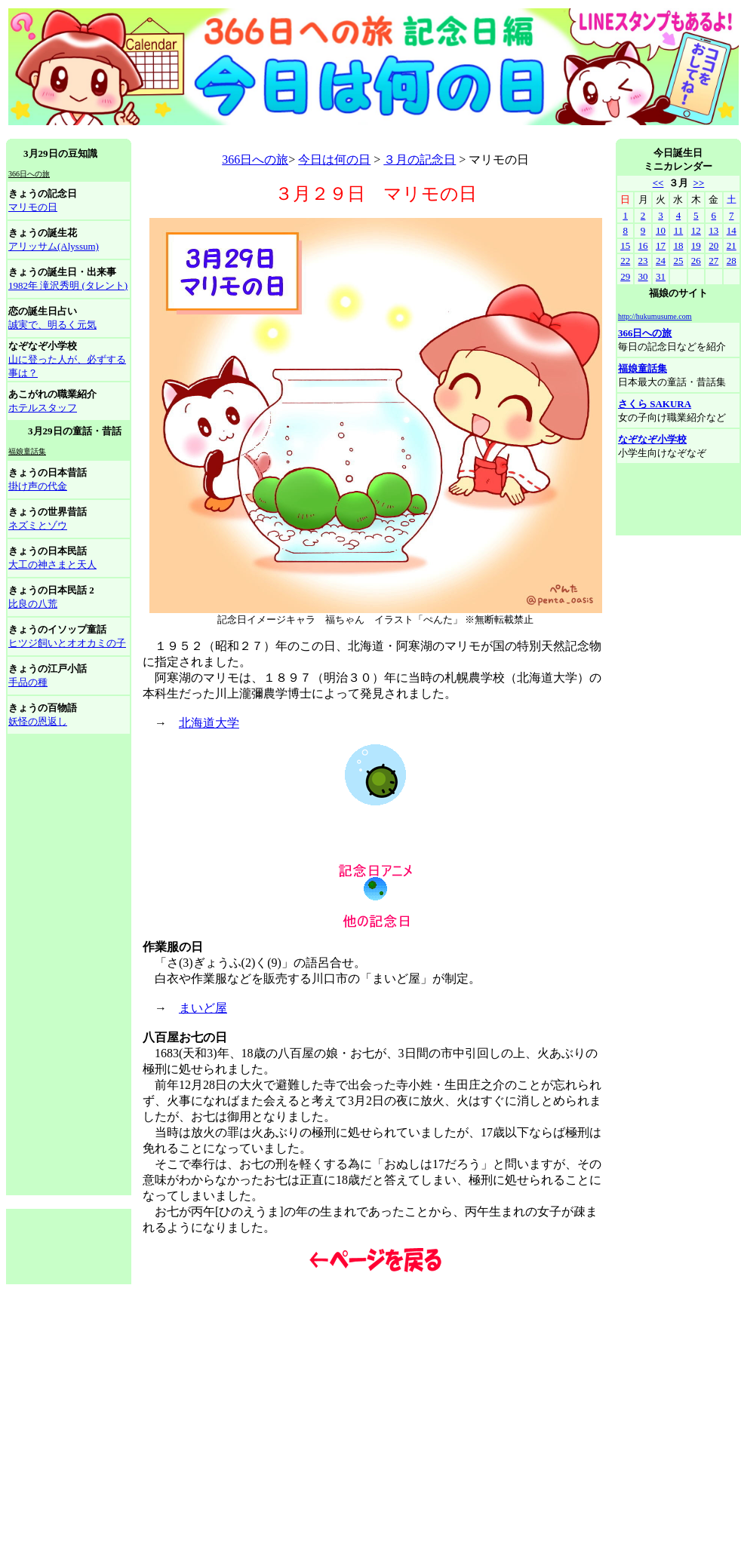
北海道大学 (209, 722)
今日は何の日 (334, 159)
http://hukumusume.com (655, 316)
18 (678, 245)
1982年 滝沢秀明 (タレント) (68, 285)
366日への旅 (255, 159)
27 (713, 260)
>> (698, 183)
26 (696, 260)
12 (696, 230)
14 (731, 230)
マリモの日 (32, 207)
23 (643, 260)
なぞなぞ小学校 (652, 439)
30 (643, 276)
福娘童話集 (642, 368)
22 (625, 260)
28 (731, 260)
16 (643, 245)
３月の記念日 (419, 159)
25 (678, 260)
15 (625, 245)
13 (713, 230)
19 (696, 245)
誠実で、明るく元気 (52, 324)
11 (679, 230)
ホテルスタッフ (42, 407)
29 (625, 276)
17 (661, 245)
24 (661, 260)
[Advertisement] (68, 965)
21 (731, 245)
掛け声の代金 (37, 486)
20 (713, 245)
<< (658, 183)
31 (661, 276)
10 (661, 230)
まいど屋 (203, 1007)
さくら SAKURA (654, 403)
